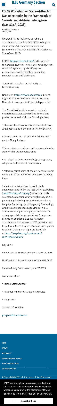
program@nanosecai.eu (14, 315)
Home (4, 343)
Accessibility (7, 353)
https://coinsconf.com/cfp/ (16, 193)
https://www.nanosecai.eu (28, 94)
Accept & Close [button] (28, 401)
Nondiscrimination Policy (12, 358)
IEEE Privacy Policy (9, 369)
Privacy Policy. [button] (44, 394)
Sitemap (5, 348)
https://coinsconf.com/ (22, 61)
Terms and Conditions (10, 363)
